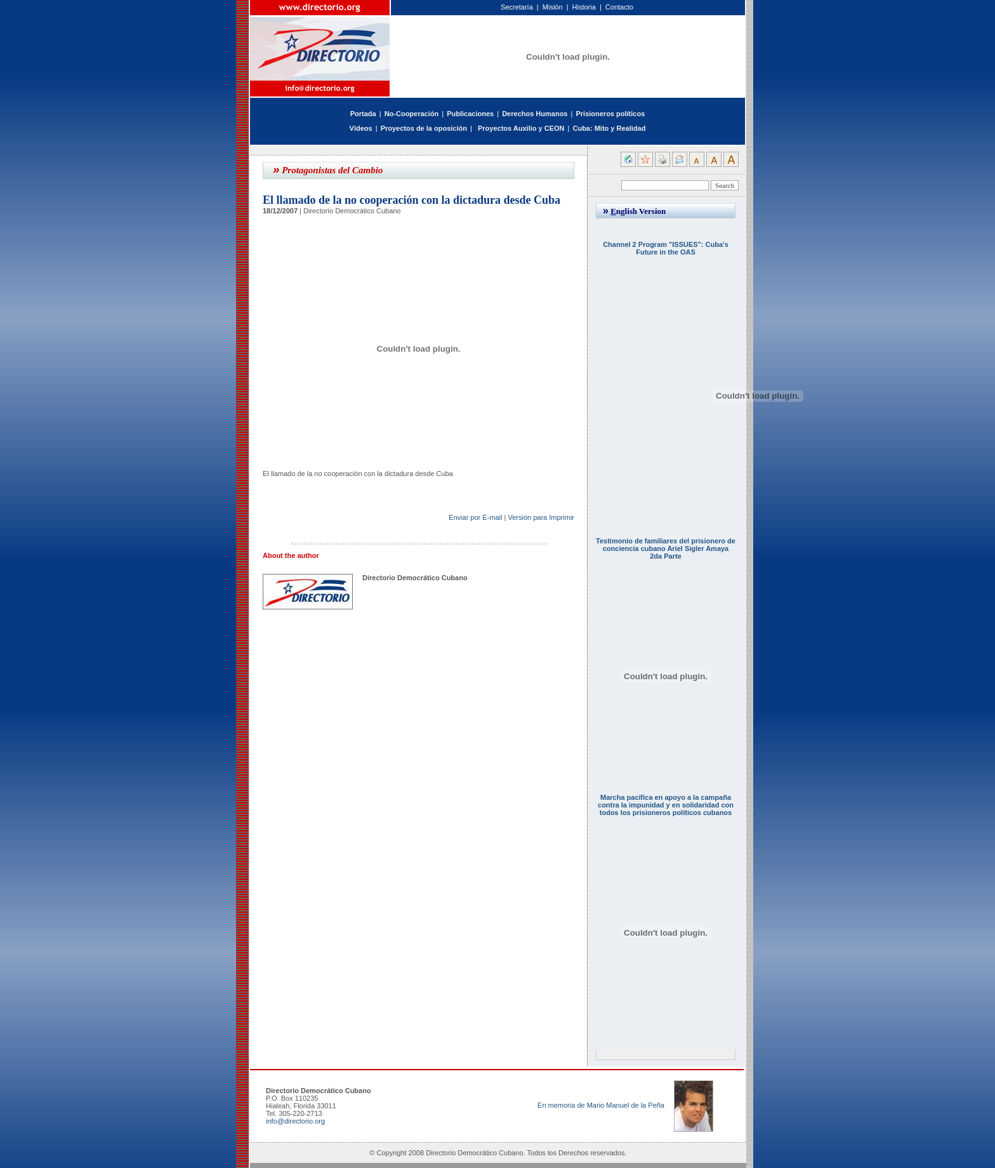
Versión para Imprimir (541, 517)
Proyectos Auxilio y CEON (521, 128)
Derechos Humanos (534, 113)
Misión (553, 7)
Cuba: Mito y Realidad (608, 128)
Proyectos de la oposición (424, 128)
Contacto (619, 7)
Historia (584, 7)
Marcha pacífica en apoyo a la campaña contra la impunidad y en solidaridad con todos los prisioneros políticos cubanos (666, 804)
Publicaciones (470, 113)
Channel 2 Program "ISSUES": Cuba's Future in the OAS (665, 248)
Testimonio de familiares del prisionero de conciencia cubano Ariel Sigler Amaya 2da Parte (665, 548)
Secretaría (517, 7)
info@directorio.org (295, 1121)
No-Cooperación (412, 113)
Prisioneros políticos (610, 113)
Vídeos (361, 128)
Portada (363, 113)
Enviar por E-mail (475, 517)
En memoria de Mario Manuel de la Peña (600, 1105)
